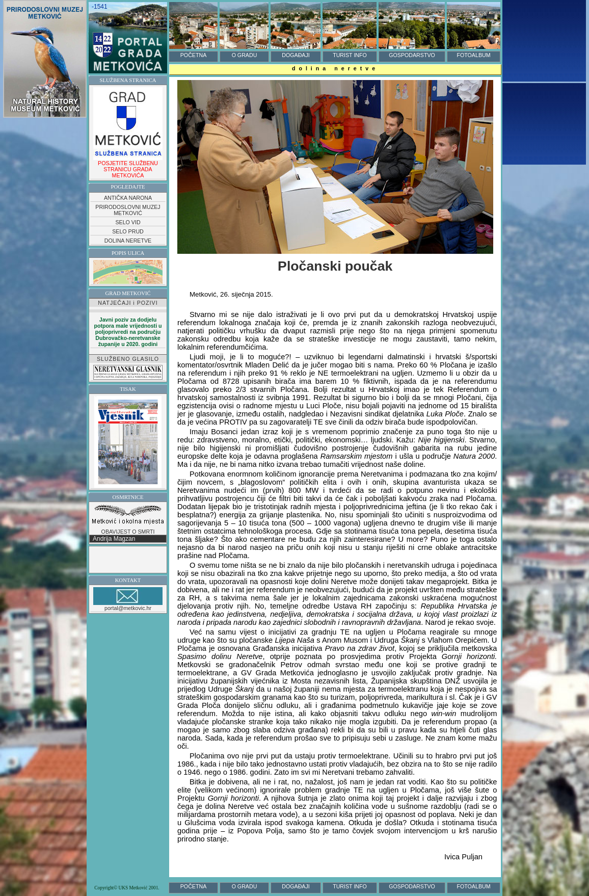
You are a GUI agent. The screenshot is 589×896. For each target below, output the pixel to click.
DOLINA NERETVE (127, 241)
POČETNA (193, 55)
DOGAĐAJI (295, 55)
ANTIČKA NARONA (128, 198)
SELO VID (127, 222)
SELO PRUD (128, 231)
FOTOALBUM (473, 55)
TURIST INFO (350, 55)
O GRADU (244, 55)
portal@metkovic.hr (128, 599)
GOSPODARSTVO (412, 55)
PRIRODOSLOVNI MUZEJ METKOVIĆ (127, 210)
